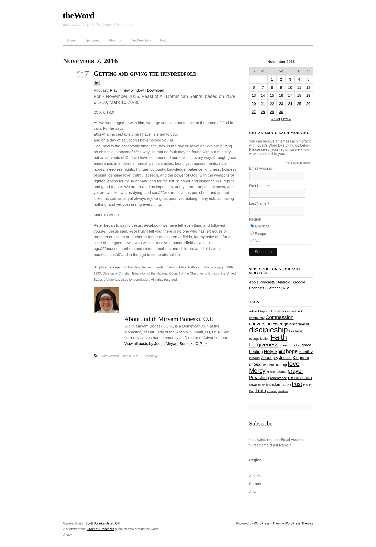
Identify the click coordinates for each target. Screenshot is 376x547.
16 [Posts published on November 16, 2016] (281, 95)
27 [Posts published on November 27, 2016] (254, 112)
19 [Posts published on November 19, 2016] (308, 95)
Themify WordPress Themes (292, 523)
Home (71, 40)
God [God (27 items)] (297, 345)
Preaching (150, 356)
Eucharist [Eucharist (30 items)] (296, 331)
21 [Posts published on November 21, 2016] (263, 104)
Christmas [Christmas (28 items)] (278, 311)
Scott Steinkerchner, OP (102, 523)
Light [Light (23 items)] (270, 364)
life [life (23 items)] (264, 364)
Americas (262, 226)
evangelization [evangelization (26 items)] (259, 339)
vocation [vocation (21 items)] (272, 391)
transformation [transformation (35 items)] (278, 384)
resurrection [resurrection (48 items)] (300, 377)
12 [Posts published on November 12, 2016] (308, 87)
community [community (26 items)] (257, 318)
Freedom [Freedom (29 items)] (286, 345)
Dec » (286, 119)
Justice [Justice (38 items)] (285, 358)
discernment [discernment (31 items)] (299, 324)
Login (164, 40)
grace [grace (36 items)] (306, 345)
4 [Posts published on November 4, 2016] (299, 79)
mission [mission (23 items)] (272, 371)
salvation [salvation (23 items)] (255, 384)
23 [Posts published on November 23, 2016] (281, 104)
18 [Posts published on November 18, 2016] (299, 95)
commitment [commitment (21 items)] (294, 311)
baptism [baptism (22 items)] (265, 311)
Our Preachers (141, 40)
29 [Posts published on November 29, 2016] (272, 112)
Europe (260, 234)
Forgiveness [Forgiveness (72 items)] (264, 344)
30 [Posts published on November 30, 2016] (281, 112)
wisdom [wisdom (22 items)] (283, 391)
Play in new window (127, 90)
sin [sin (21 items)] (263, 384)
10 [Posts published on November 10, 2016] (290, 87)
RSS (286, 288)
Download (155, 90)
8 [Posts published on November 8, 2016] (272, 87)
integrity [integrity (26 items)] (254, 358)
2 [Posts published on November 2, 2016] (281, 79)
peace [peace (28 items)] (282, 372)
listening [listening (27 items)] (281, 365)
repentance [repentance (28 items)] (278, 378)
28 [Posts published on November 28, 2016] (263, 112)
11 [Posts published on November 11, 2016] (299, 87)
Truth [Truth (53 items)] (260, 390)
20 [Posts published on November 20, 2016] (254, 104)
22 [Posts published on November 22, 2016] (272, 104)
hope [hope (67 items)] (292, 351)
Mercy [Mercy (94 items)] (257, 370)
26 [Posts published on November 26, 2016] (308, 104)
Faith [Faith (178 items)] (278, 337)
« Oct (275, 119)
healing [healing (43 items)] (256, 351)
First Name (259, 185)
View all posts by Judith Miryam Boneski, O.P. (166, 343)
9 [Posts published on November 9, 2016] (281, 87)
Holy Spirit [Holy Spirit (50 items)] (274, 351)
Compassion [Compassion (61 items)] (279, 317)
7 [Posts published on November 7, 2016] (263, 87)
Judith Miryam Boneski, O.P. (119, 356)
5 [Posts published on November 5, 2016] (308, 79)
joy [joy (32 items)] (276, 358)
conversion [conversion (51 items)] (260, 323)
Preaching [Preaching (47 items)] (259, 377)
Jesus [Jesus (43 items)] (266, 357)
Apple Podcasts (262, 282)
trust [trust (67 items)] (297, 384)
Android (284, 282)
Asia (258, 241)
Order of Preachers (100, 529)
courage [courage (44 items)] (280, 324)
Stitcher (273, 288)
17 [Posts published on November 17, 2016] (290, 95)
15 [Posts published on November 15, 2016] (272, 95)
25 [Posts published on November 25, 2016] (299, 104)
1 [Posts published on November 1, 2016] (272, 79)
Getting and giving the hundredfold (145, 73)
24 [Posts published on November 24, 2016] (290, 104)
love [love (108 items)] (293, 363)
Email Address (262, 168)
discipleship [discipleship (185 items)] (268, 329)
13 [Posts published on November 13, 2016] (254, 95)
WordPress (262, 523)
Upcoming (92, 40)
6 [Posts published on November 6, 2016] (254, 87)
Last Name (259, 203)
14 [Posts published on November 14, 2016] (263, 95)
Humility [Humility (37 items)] (306, 351)
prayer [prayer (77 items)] (295, 371)
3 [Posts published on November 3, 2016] (290, 79)
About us (115, 40)
